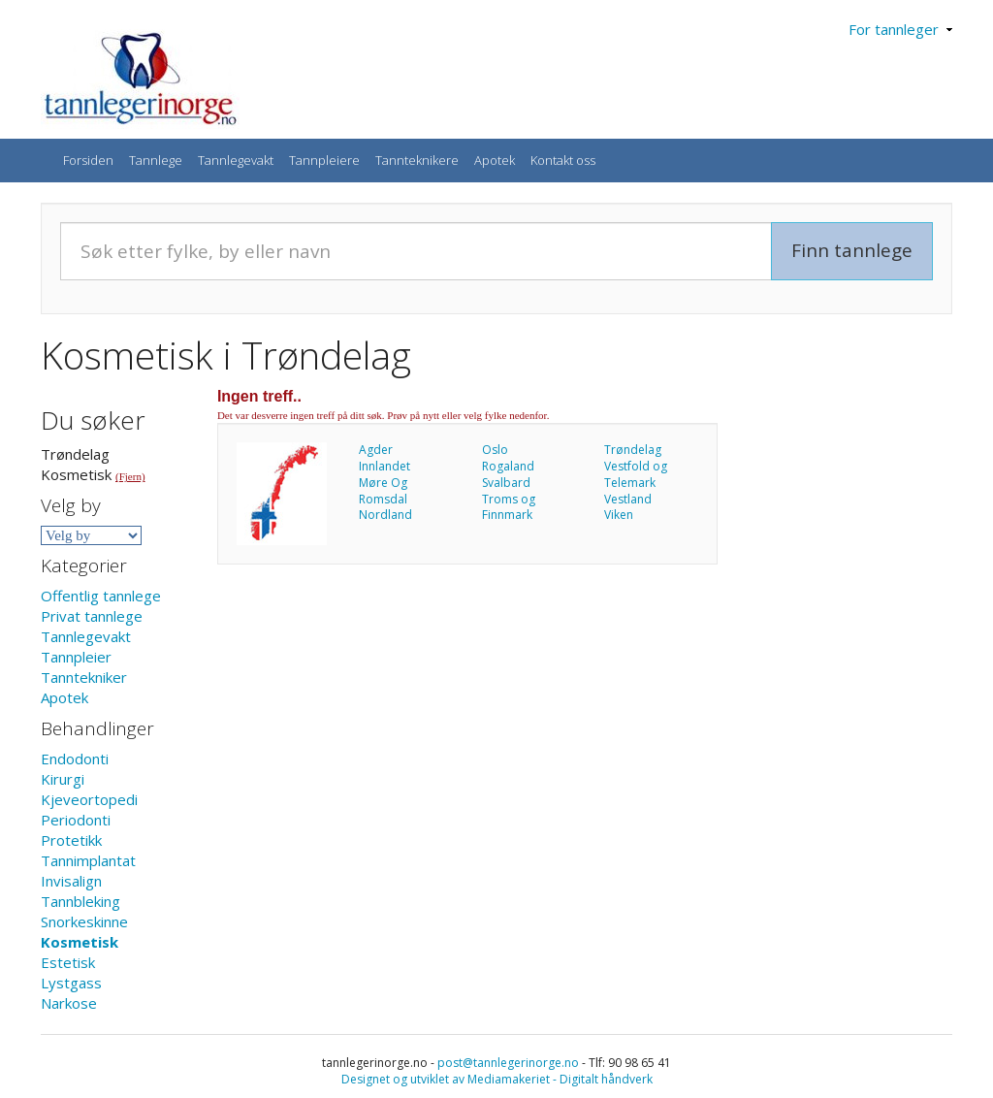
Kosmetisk (79, 942)
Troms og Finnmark (508, 507)
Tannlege (155, 160)
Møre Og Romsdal (383, 490)
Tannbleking (80, 901)
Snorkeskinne (84, 921)
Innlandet (384, 466)
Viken (618, 514)
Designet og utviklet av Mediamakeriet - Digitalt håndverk (497, 1079)
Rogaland (508, 466)
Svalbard (506, 482)
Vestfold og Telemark (635, 474)
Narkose (69, 1003)
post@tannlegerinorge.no (508, 1062)
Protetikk (71, 840)
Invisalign (71, 880)
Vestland (628, 499)
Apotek (494, 160)
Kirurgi (62, 779)
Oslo (495, 449)
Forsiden (88, 160)
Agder (376, 449)
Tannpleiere (324, 160)
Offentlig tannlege (101, 595)
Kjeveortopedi (89, 799)
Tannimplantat (88, 860)
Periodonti (76, 819)
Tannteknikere (417, 160)
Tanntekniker (84, 677)
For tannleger (900, 29)
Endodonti (75, 758)
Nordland (385, 514)
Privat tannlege (92, 616)
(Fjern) (130, 476)
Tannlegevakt (235, 160)
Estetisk (68, 962)
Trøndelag (632, 449)
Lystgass (71, 982)
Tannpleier (76, 656)
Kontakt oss (562, 160)
